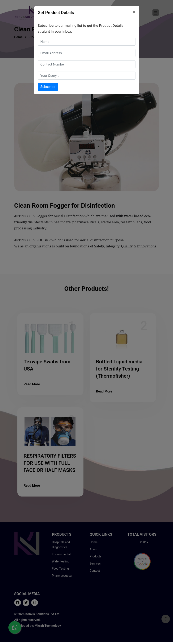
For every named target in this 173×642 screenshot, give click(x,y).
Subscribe (47, 87)
